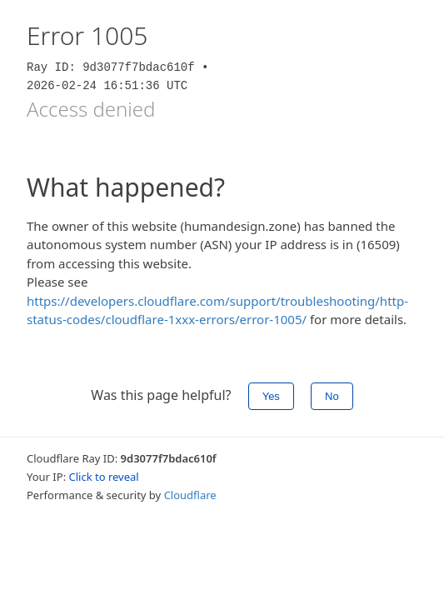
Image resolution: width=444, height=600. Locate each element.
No (332, 396)
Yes (271, 396)
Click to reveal (104, 476)
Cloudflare (190, 495)
